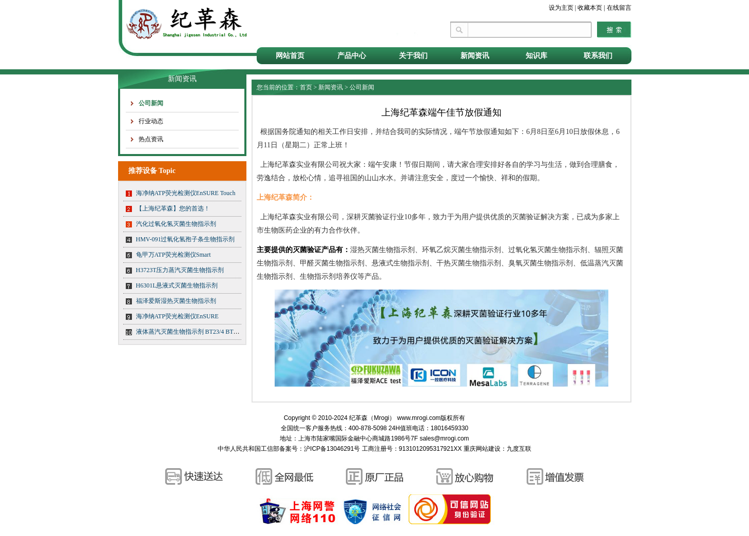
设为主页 (561, 7)
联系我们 (598, 56)
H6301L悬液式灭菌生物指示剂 (177, 285)
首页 (306, 87)
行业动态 (151, 121)
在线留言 (619, 7)
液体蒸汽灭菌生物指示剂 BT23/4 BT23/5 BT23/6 (200, 331)
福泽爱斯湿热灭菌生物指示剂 (176, 300)
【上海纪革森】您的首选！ (173, 208)
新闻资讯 (474, 56)
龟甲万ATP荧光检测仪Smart (173, 254)
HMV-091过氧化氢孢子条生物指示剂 (185, 239)
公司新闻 (151, 103)
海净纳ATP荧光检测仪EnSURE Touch (186, 193)
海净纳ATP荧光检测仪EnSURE (177, 316)
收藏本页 (590, 7)
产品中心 (351, 56)
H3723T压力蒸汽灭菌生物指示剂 (180, 270)
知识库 (536, 56)
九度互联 (519, 448)
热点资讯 (151, 139)
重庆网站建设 (482, 448)
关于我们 (413, 56)
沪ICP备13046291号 (332, 448)
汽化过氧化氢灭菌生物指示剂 (176, 223)
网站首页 (290, 56)
